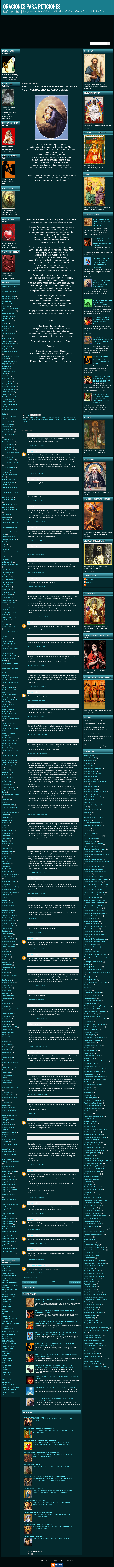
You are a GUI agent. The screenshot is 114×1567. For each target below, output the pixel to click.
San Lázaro (6, 936)
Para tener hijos (89, 1351)
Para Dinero (88, 1048)
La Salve (5, 559)
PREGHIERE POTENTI (9, 1319)
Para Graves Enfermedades (93, 1105)
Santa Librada (6, 1070)
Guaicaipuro (6, 517)
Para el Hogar (88, 1237)
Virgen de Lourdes (8, 1182)
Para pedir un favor (90, 1315)
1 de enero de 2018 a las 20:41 (36, 1113)
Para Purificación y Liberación (93, 1166)
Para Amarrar (88, 987)
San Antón (5, 815)
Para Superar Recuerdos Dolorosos (95, 1200)
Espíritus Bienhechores (9, 509)
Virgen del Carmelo (8, 1238)
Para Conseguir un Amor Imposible (95, 1019)
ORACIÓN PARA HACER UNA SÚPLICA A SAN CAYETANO (51, 1466)
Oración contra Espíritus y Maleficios (95, 954)
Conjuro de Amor (89, 799)
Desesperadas (33, 1119)
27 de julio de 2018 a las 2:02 (36, 1229)
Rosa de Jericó (7, 784)
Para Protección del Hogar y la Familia (96, 1161)
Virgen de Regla (7, 1187)
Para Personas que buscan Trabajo (95, 1137)
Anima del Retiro (7, 378)
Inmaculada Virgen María (10, 527)
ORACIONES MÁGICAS (32, 1465)
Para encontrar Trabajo (91, 1245)
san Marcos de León (8, 1254)
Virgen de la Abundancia (10, 1194)
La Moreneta (6, 557)
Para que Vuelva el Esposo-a (93, 1335)
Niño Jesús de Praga (9, 592)
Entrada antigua (75, 1282)
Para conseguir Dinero (91, 1226)
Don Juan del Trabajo (9, 467)
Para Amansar (88, 985)
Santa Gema (6, 1055)
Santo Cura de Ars (8, 1124)
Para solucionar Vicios (91, 1348)
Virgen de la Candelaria (9, 1199)
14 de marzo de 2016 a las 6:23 (36, 445)
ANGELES (5, 1356)
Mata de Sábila (7, 587)
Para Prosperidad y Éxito (92, 1153)
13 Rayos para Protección (10, 291)
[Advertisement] (57, 30)
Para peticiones (89, 1318)
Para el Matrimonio (90, 1242)
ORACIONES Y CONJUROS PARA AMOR (8, 1361)
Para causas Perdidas (91, 1221)
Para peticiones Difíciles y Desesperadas (97, 1323)
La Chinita (5, 549)
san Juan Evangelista (9, 1248)
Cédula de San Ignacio (91, 809)
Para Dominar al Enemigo (92, 1056)
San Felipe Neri (7, 871)
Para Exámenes (89, 1090)
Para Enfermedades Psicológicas (94, 1077)
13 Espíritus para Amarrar (10, 286)
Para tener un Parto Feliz (92, 1353)
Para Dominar (88, 1053)
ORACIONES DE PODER (10, 1344)
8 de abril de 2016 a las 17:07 (36, 487)
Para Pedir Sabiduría (90, 1124)
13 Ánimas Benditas (8, 296)
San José (5, 900)
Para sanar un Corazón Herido (93, 1345)
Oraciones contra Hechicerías (93, 866)
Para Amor (87, 990)
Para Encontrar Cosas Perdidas (94, 1069)
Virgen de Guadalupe (9, 1179)
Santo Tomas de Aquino (10, 1144)
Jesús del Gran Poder (9, 539)
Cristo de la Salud (8, 429)
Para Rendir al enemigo (91, 1176)
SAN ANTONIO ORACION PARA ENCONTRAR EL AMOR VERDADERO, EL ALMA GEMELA (54, 1399)
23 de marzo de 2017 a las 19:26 (37, 918)
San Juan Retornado (8, 920)
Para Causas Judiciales (91, 1008)
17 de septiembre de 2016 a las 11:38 (38, 616)
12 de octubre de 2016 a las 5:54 (37, 633)
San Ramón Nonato (8, 982)
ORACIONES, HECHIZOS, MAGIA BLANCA (39, 1512)
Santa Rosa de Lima (8, 1107)
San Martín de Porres (9, 944)
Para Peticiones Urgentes (92, 1140)
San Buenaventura (8, 830)
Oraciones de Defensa (91, 921)
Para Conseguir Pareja (91, 1014)
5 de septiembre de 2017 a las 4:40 (37, 1018)
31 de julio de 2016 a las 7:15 (36, 554)
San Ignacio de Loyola (9, 887)
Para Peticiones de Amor (92, 1142)
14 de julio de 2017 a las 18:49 (36, 965)
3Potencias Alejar (7, 321)
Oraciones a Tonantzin (9, 656)
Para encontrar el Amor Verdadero (95, 1250)
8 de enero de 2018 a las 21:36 (36, 1132)
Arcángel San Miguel (9, 386)
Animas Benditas (7, 381)
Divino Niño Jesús (8, 447)
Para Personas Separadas (92, 1132)
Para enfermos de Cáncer (92, 1252)
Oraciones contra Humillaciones (94, 869)
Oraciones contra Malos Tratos (94, 889)
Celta (4, 414)
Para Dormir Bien (89, 1058)
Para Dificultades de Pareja (92, 1045)
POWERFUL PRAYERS (10, 1331)
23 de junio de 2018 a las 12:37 (36, 1213)
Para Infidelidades (89, 1111)
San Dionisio (6, 853)
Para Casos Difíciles (90, 1003)
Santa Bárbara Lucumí (9, 1027)
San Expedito (6, 866)
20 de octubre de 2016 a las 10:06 (37, 686)
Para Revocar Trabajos (91, 1179)
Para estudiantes (89, 1258)
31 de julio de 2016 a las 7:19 (36, 572)
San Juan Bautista (8, 910)
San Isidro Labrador (8, 889)
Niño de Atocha (7, 595)
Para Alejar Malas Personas (93, 967)
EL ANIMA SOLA (7, 1329)
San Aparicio (6, 817)
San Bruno (5, 828)
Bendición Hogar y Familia (92, 768)
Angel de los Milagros (9, 361)
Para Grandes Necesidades (93, 1103)
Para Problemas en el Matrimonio (94, 1150)
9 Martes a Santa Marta (9, 333)
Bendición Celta (89, 766)
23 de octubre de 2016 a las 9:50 (37, 700)
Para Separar (88, 1192)
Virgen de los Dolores (9, 1236)
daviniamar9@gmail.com (37, 1265)
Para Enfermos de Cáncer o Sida (94, 1079)
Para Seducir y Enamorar (92, 1187)
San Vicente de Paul (8, 996)
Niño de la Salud (7, 597)
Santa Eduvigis (7, 1047)
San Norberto (6, 954)
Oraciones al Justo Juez (10, 668)
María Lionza (6, 577)
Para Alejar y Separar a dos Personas (96, 982)
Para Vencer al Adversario (92, 1205)
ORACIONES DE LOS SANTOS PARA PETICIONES (41, 1453)
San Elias (5, 856)
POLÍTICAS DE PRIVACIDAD (35, 1551)
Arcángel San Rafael (8, 389)
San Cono (5, 841)
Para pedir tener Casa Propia (93, 1312)
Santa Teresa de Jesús (9, 1110)
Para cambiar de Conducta (92, 1213)
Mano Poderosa (7, 569)
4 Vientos (5, 323)
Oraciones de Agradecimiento (93, 916)
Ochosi (4, 636)
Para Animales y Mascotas (92, 993)
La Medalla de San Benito (92, 823)
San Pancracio (7, 962)
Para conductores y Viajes (92, 1223)
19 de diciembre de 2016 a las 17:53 (38, 735)
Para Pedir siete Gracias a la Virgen (95, 1129)
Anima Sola (6, 376)
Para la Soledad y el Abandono (94, 1276)
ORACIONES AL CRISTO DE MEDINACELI (38, 1524)
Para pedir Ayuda (89, 1284)
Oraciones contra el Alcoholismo (94, 892)
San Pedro (5, 972)
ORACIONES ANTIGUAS (10, 1387)
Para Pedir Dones (89, 1118)
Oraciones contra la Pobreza (93, 905)
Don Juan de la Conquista (10, 452)
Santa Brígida (6, 1021)
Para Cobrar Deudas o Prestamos (95, 1011)
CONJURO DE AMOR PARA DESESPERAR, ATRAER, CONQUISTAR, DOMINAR (102, 379)
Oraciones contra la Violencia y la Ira (95, 910)
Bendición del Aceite (90, 776)
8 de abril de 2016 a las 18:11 (36, 501)
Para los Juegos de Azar (92, 1279)
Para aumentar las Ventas (92, 1210)
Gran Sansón (6, 514)
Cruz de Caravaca (8, 432)
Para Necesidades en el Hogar (94, 1116)
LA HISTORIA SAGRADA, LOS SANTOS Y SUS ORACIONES (44, 1477)
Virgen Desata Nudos (9, 1171)
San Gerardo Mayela (9, 882)
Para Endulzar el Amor (91, 1074)
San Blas (5, 825)
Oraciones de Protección (92, 931)
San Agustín (6, 799)
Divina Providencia (8, 444)
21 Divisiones (6, 301)
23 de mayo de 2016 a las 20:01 (36, 540)
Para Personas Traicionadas (93, 1134)
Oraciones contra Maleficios (93, 882)
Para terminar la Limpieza (92, 1356)
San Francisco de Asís (9, 874)
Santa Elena (6, 1049)
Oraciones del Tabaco (91, 944)
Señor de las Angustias (9, 1154)
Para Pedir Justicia (90, 1121)
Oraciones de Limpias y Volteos (94, 926)
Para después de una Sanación (94, 1234)
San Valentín (6, 993)
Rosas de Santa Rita (8, 787)
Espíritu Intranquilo (8, 482)
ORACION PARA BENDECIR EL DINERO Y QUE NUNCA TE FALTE (57, 1388)
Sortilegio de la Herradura (92, 1361)
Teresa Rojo (90, 579)
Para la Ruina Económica (92, 1271)
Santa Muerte (6, 1092)
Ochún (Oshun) (7, 639)
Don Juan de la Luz (8, 457)
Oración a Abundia (8, 687)
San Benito (5, 822)
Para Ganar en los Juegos (92, 1100)
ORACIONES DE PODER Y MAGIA (36, 1500)
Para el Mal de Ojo (90, 1239)
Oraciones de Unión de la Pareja (94, 941)
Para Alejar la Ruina (90, 980)
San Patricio (6, 970)
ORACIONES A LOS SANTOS (34, 1417)
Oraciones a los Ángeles (10, 663)
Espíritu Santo (6, 485)
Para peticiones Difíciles (91, 1320)
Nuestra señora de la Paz (10, 631)
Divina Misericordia (8, 442)
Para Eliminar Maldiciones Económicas (96, 1061)
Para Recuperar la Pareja (92, 1171)
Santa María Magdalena (10, 1087)
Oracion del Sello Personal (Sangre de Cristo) (8, 644)
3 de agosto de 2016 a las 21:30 (36, 586)
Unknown (31, 692)
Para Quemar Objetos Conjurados (95, 1168)
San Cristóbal (6, 848)
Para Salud (87, 1182)
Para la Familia (89, 1268)
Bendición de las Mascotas (92, 774)
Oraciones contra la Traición (93, 908)
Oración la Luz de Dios (9, 755)
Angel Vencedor (7, 349)
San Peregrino (6, 980)
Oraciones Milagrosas (91, 838)
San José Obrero (7, 902)
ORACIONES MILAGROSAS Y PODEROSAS (39, 1429)
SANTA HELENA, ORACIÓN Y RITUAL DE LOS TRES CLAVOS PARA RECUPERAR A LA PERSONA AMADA (56, 1322)
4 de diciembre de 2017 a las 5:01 (37, 1067)
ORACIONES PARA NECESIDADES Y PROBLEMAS (41, 1441)
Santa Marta (6, 1080)
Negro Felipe (6, 589)
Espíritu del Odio (7, 507)
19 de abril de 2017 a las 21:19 (36, 932)
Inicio (53, 1282)
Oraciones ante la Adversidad (93, 844)
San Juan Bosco (7, 912)
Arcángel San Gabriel (9, 384)
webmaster (89, 585)
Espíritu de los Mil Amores (10, 492)
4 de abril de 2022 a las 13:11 (36, 1272)
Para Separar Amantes (91, 1195)
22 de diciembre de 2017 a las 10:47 (38, 1095)
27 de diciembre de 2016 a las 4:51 (37, 814)
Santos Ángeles (7, 1149)
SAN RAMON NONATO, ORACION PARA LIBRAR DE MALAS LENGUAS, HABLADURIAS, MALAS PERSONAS (102, 398)
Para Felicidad (88, 1092)
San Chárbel (6, 836)
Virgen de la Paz (7, 1224)
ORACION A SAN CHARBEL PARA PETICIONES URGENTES (52, 1538)
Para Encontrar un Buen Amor (93, 1071)
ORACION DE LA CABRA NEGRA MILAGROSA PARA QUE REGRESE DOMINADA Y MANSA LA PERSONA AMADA (54, 1366)
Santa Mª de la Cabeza (9, 1097)
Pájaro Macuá (6, 777)
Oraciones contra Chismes (92, 851)
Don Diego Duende (8, 450)
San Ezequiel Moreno (9, 869)
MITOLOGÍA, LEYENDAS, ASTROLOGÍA (7, 1269)
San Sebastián (7, 988)
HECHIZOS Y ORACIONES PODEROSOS (7, 1368)
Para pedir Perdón (90, 1289)
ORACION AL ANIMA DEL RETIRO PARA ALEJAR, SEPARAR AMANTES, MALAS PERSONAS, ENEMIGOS (101, 263)
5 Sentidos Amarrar (8, 331)
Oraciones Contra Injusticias (93, 836)
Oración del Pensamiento (10, 750)
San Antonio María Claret (10, 807)
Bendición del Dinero (90, 786)
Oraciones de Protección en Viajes (95, 939)
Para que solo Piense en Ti (92, 1338)
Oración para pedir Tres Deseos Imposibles (98, 957)
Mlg (29, 623)
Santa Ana (5, 1006)
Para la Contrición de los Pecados (95, 1263)
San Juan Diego (7, 918)
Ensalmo (87, 815)
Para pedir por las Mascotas (93, 1304)
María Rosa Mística (8, 579)
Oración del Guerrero (9, 743)
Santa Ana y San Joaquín (10, 1009)
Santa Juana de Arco (9, 1067)
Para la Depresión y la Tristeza (94, 1265)
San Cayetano (6, 833)
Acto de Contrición (90, 758)
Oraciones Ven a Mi (90, 841)
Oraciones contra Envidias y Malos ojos (96, 861)
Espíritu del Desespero (9, 499)
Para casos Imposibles (91, 1218)
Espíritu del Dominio (8, 504)
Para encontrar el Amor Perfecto (94, 1247)
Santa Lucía (6, 1073)
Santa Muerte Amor (8, 1095)
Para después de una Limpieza (94, 1231)
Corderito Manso (7, 424)
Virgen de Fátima (7, 1176)
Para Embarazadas (90, 1063)
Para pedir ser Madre (90, 1310)
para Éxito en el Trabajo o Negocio (95, 1367)
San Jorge (5, 897)
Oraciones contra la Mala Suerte (94, 903)
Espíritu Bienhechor (8, 479)
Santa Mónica (6, 1102)
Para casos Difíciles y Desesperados (95, 1216)
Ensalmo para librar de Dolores (94, 817)
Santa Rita (5, 1105)
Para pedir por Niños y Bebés (93, 1297)
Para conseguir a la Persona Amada (95, 1229)
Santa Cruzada (7, 1044)
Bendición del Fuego (90, 789)
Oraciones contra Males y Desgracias (96, 884)
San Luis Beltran (7, 934)
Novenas (87, 828)
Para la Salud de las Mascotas (93, 1273)
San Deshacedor (7, 851)
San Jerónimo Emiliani (9, 892)
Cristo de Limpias (7, 426)
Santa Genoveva (7, 1057)
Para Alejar (87, 964)
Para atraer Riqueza (90, 1208)
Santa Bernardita (7, 1016)
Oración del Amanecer (9, 738)
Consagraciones (89, 802)
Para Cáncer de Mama (91, 1029)
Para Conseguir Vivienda (92, 1016)
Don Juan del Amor (8, 460)
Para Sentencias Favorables (93, 1189)
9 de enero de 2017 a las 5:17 (36, 842)
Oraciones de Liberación (92, 924)
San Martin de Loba (8, 941)
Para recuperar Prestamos (92, 1343)
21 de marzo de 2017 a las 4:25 (36, 893)
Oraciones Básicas (90, 833)
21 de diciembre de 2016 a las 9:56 (37, 753)
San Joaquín (6, 895)
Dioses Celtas (6, 439)
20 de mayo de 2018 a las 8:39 (36, 1197)
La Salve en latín (7, 562)
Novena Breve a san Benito (93, 825)
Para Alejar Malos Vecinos (92, 969)
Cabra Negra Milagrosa (9, 409)
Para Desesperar (89, 1035)
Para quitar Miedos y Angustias (94, 1340)
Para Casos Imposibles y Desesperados (97, 1006)
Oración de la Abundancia (10, 719)
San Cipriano (6, 838)
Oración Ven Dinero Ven (91, 951)
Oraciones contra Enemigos (93, 859)
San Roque (5, 985)
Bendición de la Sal (90, 771)
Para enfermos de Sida (91, 1255)
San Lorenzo (6, 931)
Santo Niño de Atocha (9, 1132)
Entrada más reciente (30, 1282)
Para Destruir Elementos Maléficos (95, 1037)
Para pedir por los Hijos (91, 1307)
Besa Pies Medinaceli (91, 794)
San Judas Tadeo (7, 928)
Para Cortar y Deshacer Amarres (94, 1027)
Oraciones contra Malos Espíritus (94, 887)
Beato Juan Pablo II (8, 392)
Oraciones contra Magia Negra (94, 876)
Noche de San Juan (8, 600)
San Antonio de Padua (9, 812)
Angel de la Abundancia (9, 351)
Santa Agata (6, 1001)
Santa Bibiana (6, 1019)
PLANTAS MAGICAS (9, 1390)
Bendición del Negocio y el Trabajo (95, 792)
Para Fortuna (88, 1095)
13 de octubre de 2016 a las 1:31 (37, 647)
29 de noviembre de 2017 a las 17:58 (38, 1046)
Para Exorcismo (89, 1087)
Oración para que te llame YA (93, 962)
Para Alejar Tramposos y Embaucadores (97, 972)
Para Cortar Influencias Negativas (94, 1024)
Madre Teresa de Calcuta (10, 565)
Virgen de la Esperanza (9, 1209)
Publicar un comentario (29, 1277)
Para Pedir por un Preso (91, 1126)
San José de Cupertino (9, 905)
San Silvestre (6, 990)
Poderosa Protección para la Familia (95, 1359)
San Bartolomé (7, 820)
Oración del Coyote (8, 740)
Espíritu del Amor (7, 497)
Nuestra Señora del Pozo (10, 626)
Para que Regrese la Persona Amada (96, 1328)
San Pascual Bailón (8, 967)
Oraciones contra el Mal (91, 897)
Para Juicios (88, 1113)
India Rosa (5, 519)
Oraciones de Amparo (91, 918)
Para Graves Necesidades (92, 1108)
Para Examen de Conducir (92, 1084)
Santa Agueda (6, 1003)
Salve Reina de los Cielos (10, 795)
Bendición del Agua (90, 779)
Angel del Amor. (7, 364)
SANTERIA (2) (7, 1380)
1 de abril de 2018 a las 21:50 (36, 1164)
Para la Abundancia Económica (94, 1260)
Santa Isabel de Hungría (10, 1062)
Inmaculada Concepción (10, 522)
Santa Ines (5, 1060)
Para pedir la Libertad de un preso (95, 1294)
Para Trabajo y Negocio (91, 1203)
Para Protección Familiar (92, 1158)
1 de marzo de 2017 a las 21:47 (36, 872)
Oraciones (87, 830)
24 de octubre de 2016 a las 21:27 (37, 716)
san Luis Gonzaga (8, 1251)
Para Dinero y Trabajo (91, 1050)
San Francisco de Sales (10, 877)
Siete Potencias (7, 1159)
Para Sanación (88, 1184)
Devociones (87, 812)
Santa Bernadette (7, 1014)
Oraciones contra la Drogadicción (94, 900)
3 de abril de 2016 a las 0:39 (35, 473)
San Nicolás (6, 951)
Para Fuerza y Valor (90, 1098)
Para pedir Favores (90, 1286)
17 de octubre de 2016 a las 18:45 (37, 665)
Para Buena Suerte (90, 998)
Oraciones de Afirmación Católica (94, 913)
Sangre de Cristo (7, 998)
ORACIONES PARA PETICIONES (31, 6)
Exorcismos (87, 820)
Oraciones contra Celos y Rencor (94, 849)
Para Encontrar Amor (90, 1066)
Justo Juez (5, 547)
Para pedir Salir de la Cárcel (93, 1292)
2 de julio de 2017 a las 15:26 (36, 948)
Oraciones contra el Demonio (93, 895)
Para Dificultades (89, 1042)
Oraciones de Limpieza (91, 929)
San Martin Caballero (9, 939)
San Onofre (6, 957)
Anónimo (31, 451)
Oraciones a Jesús (8, 653)
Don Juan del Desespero (10, 462)
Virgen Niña (6, 1174)
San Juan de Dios (8, 923)
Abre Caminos (88, 755)
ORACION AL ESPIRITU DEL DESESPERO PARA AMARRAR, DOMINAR (102, 302)
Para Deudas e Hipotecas (92, 1040)
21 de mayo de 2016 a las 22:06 (36, 521)
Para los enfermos (90, 1281)
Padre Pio (5, 770)
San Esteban (6, 864)
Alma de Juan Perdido (9, 344)
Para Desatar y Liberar (91, 1032)
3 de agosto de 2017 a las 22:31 (36, 985)
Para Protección (89, 1155)
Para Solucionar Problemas (93, 1197)
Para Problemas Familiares (92, 1147)
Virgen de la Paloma (8, 1221)
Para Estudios (88, 1082)
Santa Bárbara (7, 1024)
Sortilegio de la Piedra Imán (93, 1364)
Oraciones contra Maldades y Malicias (96, 879)
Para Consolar (88, 1021)
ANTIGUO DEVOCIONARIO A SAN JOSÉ (10, 1290)
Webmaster (90, 582)
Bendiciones (88, 763)
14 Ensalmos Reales (8, 299)
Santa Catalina (7, 1029)
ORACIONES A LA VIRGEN (33, 1489)
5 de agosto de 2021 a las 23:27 (36, 1259)
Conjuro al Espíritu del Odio (93, 797)
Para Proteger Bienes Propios (93, 1163)
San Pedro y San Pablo (9, 975)
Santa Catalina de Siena (10, 1037)
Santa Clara (6, 1041)
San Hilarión (6, 884)
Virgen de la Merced (8, 1218)
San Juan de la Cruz (8, 926)
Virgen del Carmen (8, 1241)
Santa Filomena (7, 1052)
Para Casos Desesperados (92, 1000)
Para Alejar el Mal (89, 977)
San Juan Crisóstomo (9, 915)
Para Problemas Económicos (93, 1145)
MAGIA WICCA (7, 1321)
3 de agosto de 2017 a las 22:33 (36, 999)
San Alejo (5, 802)
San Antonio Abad (8, 805)
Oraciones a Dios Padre (10, 648)
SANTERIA (5, 1377)
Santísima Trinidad (8, 1151)
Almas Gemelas (89, 760)
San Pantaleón (7, 965)
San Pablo (5, 959)
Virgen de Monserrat (8, 1184)
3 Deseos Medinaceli (9, 313)
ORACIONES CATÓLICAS (33, 1536)
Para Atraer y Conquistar (92, 995)
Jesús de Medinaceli (8, 537)
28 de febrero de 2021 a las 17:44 (37, 1243)
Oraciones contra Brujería (92, 846)
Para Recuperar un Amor (92, 1174)
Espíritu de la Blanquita (9, 487)
